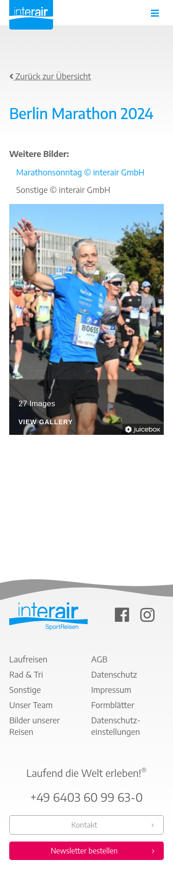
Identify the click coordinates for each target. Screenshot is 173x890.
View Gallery (45, 422)
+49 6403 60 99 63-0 (86, 797)
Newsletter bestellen (84, 850)
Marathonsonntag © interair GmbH (80, 172)
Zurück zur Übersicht (50, 76)
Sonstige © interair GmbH (63, 189)
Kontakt (84, 825)
